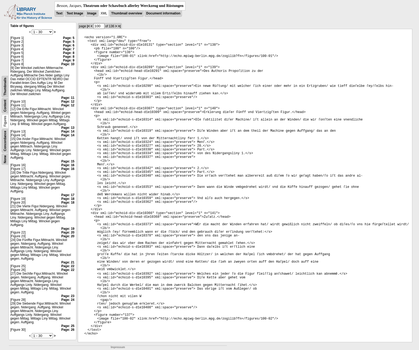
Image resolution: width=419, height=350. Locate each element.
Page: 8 (69, 53)
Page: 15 (67, 161)
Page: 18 (67, 199)
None (5, 159)
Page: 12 (67, 101)
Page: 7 (69, 49)
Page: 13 (67, 128)
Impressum (118, 347)
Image (91, 13)
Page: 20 (67, 232)
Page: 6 (69, 45)
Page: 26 (67, 330)
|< (88, 26)
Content (5, 106)
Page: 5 (69, 38)
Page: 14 (67, 131)
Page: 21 (67, 262)
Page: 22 (67, 266)
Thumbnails (5, 86)
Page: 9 (69, 60)
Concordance (5, 141)
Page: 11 (67, 98)
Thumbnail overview (126, 13)
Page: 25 (67, 326)
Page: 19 (67, 229)
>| (119, 26)
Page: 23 (67, 296)
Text (59, 13)
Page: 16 (67, 165)
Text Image (75, 13)
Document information (163, 13)
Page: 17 (67, 195)
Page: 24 (67, 300)
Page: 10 (67, 64)
